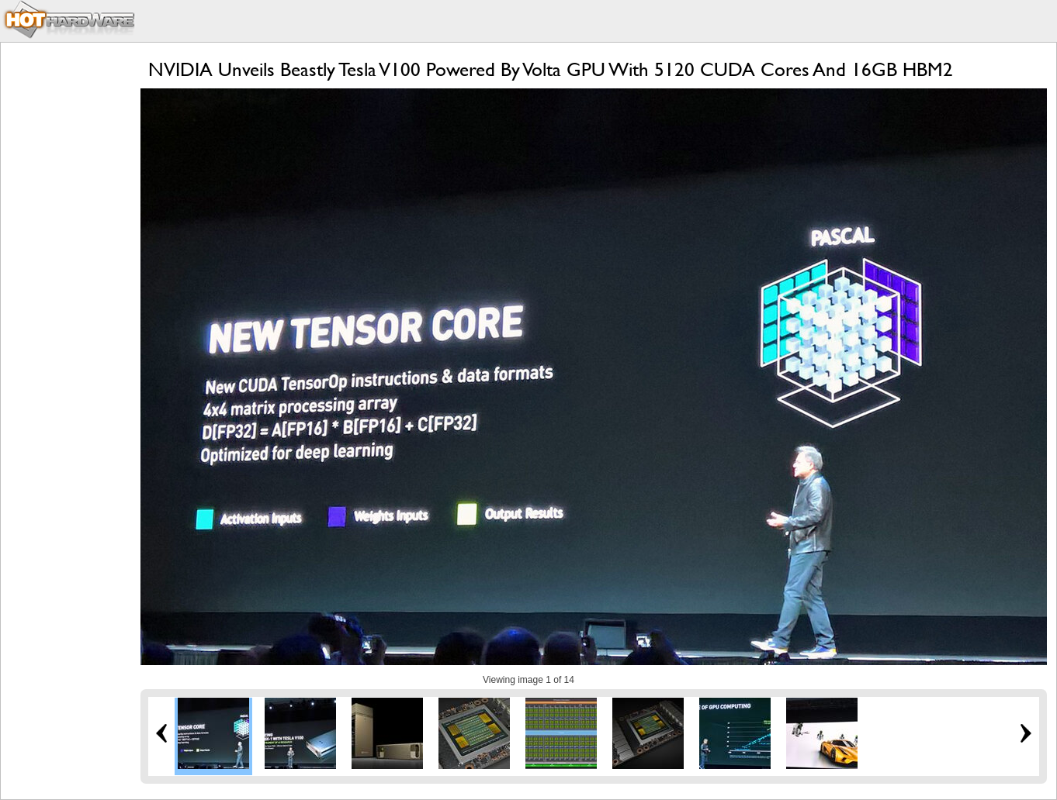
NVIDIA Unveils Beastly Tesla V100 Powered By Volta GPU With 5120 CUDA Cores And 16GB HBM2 (550, 69)
